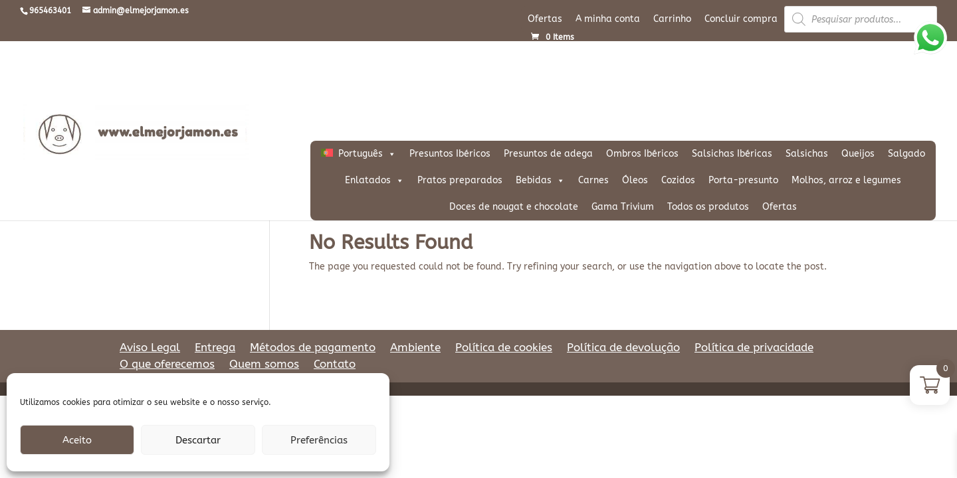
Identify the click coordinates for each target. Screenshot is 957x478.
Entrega (215, 347)
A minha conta (608, 19)
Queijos (858, 153)
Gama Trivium (622, 206)
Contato (335, 363)
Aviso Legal (150, 347)
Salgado (906, 153)
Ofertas (545, 19)
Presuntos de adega (548, 153)
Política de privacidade (753, 347)
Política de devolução (623, 347)
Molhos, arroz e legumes (846, 180)
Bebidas (540, 180)
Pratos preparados (459, 180)
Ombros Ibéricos (642, 153)
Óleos (635, 180)
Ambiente (415, 347)
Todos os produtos (708, 206)
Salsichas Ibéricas (732, 153)
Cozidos (678, 180)
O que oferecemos (167, 363)
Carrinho (672, 19)
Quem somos (264, 363)
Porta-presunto (743, 180)
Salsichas (807, 153)
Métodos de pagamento (312, 347)
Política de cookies (503, 347)
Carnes (593, 180)
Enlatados (374, 180)
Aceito (77, 440)
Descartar (198, 440)
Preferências (319, 440)
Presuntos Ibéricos (449, 153)
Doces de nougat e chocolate (513, 206)
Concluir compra (741, 19)
